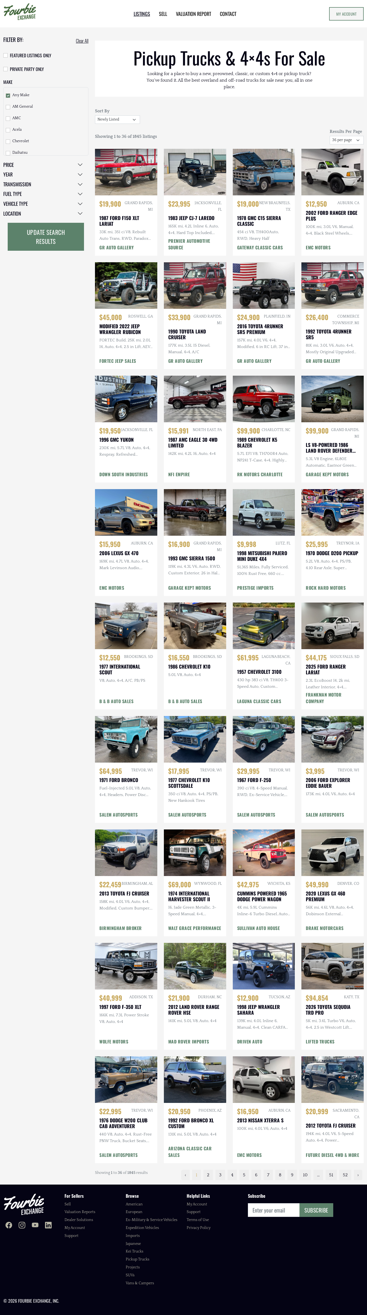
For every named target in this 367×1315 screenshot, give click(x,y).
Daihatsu (19, 152)
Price (8, 164)
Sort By (102, 111)
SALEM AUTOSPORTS (118, 814)
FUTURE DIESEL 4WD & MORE (332, 1155)
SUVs (130, 1275)
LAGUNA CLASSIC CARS (259, 701)
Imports (133, 1236)
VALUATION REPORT (193, 13)
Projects (133, 1267)
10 (305, 1175)
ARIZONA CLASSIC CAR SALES (190, 1151)
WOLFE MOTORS (113, 1041)
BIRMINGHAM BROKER (120, 928)
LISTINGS (142, 13)
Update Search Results (46, 237)
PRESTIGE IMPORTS (255, 587)
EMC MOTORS (318, 247)
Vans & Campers (140, 1283)
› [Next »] (358, 1175)
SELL (163, 13)
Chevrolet (20, 141)
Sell (68, 1204)
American (134, 1204)
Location (12, 213)
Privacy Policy (199, 1228)
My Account (346, 14)
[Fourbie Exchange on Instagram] (21, 1226)
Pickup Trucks (137, 1259)
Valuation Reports (80, 1212)
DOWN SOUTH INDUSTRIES (123, 474)
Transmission (17, 184)
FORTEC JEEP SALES (117, 361)
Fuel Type (12, 193)
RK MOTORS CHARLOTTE (260, 474)
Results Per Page (346, 131)
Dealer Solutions (79, 1220)
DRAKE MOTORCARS (325, 928)
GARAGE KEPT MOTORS (327, 474)
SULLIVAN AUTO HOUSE (258, 928)
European (134, 1212)
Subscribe (316, 1210)
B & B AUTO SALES (116, 701)
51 (331, 1175)
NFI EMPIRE (179, 474)
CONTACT (228, 13)
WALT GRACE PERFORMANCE (194, 928)
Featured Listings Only (30, 55)
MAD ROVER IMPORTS (188, 1041)
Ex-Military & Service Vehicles (151, 1220)
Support (72, 1236)
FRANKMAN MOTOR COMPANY (323, 697)
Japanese (133, 1244)
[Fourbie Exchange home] (23, 1204)
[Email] (274, 1210)
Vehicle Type (15, 203)
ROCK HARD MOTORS (326, 587)
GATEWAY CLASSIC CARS (260, 247)
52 (345, 1175)
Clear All (82, 41)
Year (8, 174)
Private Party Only (27, 69)
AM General (22, 106)
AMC (16, 118)
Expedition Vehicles (142, 1228)
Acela (17, 129)
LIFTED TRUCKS (320, 1041)
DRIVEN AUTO (249, 1041)
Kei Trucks (134, 1251)
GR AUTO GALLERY (116, 247)
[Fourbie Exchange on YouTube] (35, 1226)
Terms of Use (198, 1220)
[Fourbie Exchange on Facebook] (8, 1226)
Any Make (20, 95)
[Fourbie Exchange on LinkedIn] (48, 1226)
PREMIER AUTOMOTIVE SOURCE (189, 244)
